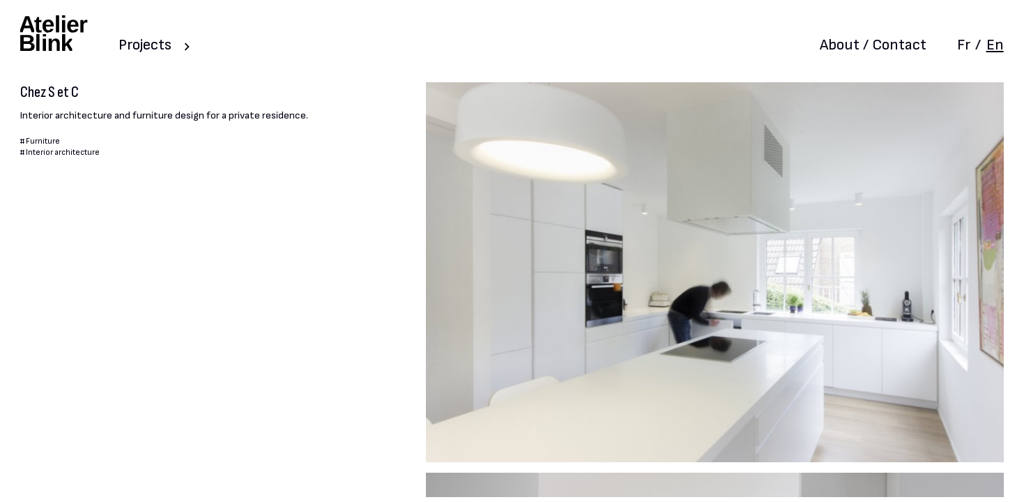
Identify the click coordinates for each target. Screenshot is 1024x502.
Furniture (43, 141)
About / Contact (873, 45)
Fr (963, 45)
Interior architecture (63, 152)
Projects (145, 45)
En (995, 45)
